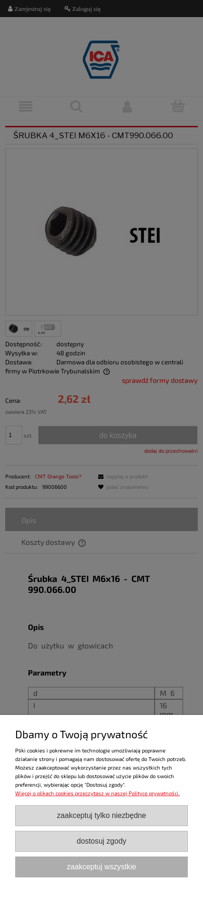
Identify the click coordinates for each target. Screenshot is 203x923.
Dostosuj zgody (101, 841)
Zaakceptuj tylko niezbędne (101, 815)
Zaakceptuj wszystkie (101, 867)
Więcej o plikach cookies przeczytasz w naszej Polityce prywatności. (97, 793)
